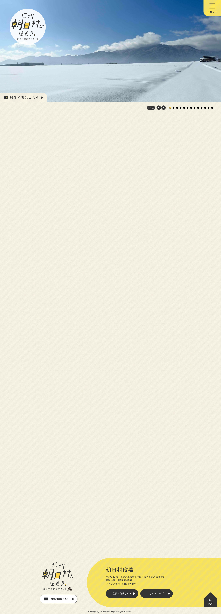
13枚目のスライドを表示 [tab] (212, 108)
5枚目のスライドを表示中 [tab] (184, 108)
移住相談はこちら (60, 597)
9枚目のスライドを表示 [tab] (198, 108)
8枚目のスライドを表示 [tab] (194, 108)
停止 (152, 108)
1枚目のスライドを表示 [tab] (170, 108)
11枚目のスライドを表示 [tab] (205, 108)
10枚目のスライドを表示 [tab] (201, 108)
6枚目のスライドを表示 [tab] (187, 108)
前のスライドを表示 (159, 107)
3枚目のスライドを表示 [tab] (177, 108)
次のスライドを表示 (163, 107)
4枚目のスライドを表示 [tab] (180, 108)
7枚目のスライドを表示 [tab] (191, 108)
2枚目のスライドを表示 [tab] (173, 108)
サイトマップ (157, 591)
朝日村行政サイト (122, 591)
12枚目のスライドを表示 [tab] (208, 108)
